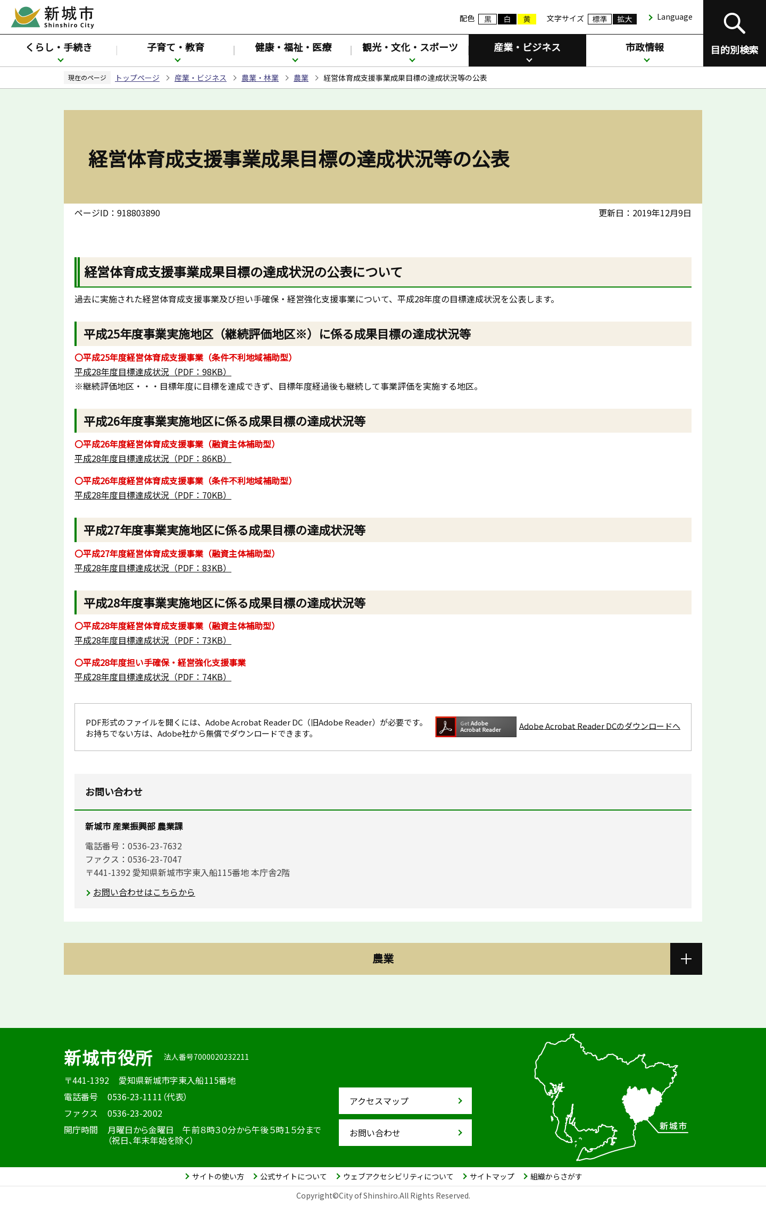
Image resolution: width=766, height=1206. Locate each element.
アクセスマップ (379, 1100)
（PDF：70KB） (152, 494)
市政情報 (645, 47)
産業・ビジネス (527, 47)
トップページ (137, 77)
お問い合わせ (375, 1132)
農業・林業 (260, 77)
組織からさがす (556, 1176)
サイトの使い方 (218, 1176)
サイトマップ (492, 1176)
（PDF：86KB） (152, 458)
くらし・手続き (58, 47)
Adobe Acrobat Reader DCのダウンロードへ (557, 726)
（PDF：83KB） (152, 567)
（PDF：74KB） (152, 676)
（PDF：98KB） (152, 371)
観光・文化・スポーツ (410, 47)
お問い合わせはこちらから (144, 891)
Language (675, 16)
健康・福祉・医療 (293, 47)
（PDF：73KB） (152, 640)
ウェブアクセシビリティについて (398, 1176)
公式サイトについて (293, 1176)
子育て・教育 (175, 47)
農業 (301, 77)
